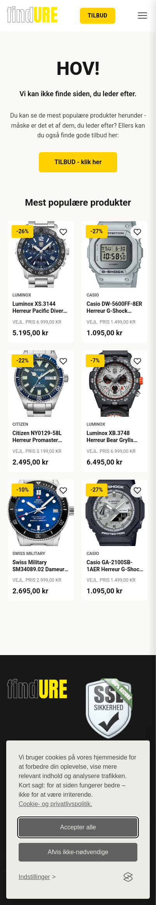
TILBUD (97, 15)
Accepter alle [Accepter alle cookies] (78, 827)
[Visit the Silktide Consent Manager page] (128, 877)
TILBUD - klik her (78, 162)
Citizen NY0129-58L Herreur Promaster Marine (37, 440)
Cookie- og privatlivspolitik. (55, 804)
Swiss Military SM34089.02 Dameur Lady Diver (38, 569)
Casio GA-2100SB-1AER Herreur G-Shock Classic (114, 569)
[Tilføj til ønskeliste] (63, 232)
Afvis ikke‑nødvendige (78, 852)
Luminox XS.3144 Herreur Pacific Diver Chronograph (37, 311)
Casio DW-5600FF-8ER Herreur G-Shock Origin (114, 311)
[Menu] (142, 15)
